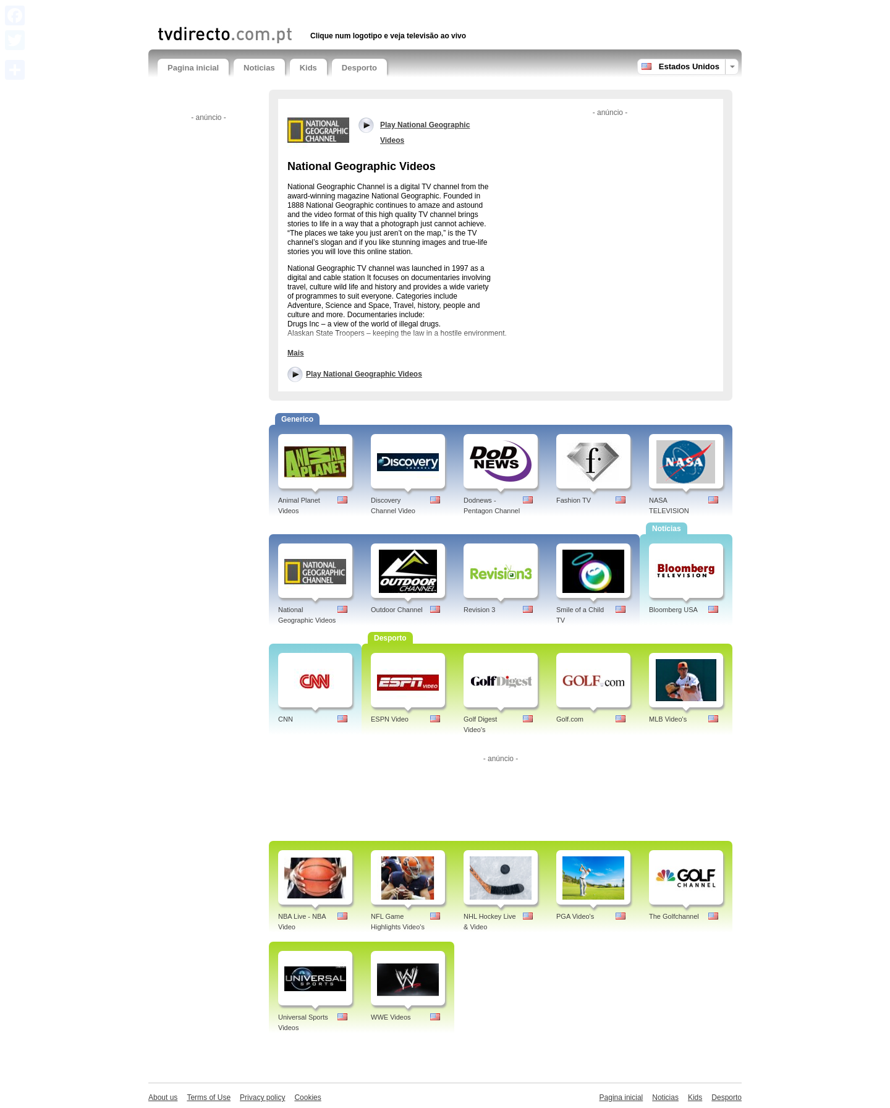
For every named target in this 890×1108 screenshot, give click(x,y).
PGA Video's (575, 916)
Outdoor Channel (397, 609)
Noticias (259, 67)
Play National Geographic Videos (364, 374)
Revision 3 (479, 609)
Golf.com (569, 719)
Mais (295, 353)
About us (162, 1097)
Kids (308, 67)
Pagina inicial (193, 67)
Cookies (307, 1097)
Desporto (359, 67)
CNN (285, 719)
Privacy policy (262, 1097)
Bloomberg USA (673, 609)
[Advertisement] (302, 10)
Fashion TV (573, 500)
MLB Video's (668, 719)
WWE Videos (391, 1017)
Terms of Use (209, 1097)
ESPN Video (390, 719)
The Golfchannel (674, 916)
